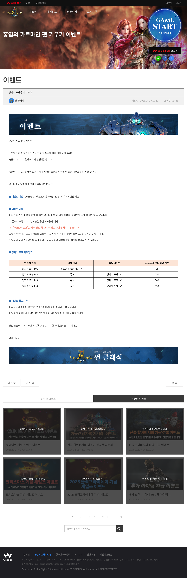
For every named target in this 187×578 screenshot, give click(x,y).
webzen (14, 3)
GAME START (165, 25)
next (136, 64)
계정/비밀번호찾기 (170, 63)
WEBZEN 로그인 (165, 50)
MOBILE (42, 3)
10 (108, 517)
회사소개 (78, 554)
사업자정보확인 (72, 563)
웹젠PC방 (91, 554)
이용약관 (26, 554)
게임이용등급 (106, 554)
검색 (119, 528)
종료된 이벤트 (138, 399)
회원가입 (169, 3)
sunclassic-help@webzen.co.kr (50, 563)
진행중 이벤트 (48, 399)
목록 (174, 383)
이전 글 (12, 383)
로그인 (178, 3)
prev (116, 64)
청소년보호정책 (63, 554)
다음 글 (30, 383)
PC (29, 3)
